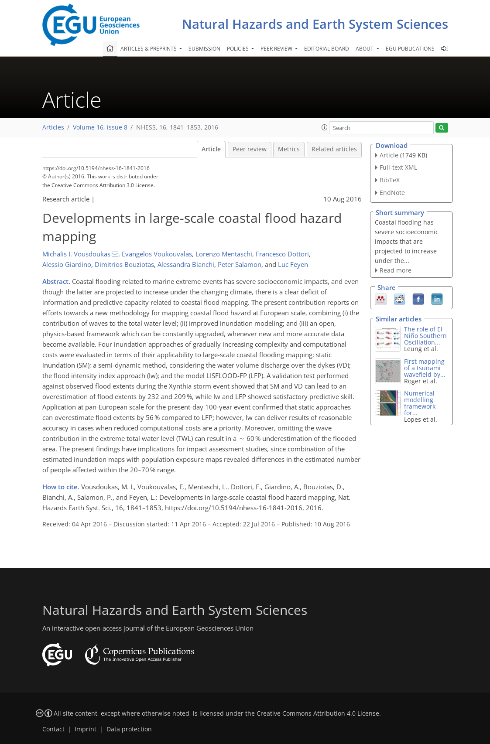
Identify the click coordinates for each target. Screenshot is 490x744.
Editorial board (326, 48)
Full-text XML (398, 167)
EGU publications (410, 48)
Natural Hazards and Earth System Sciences (315, 23)
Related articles (334, 149)
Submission (204, 48)
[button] (325, 127)
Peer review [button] (277, 48)
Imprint (85, 729)
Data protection (129, 729)
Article (211, 149)
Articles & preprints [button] (149, 48)
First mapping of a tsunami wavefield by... (424, 368)
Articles (53, 127)
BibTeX (390, 180)
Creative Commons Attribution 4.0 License (318, 713)
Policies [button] (238, 48)
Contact (53, 729)
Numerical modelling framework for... (419, 403)
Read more (395, 270)
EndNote (392, 192)
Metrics (289, 149)
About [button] (365, 48)
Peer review (250, 149)
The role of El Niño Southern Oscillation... (425, 335)
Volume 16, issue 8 (100, 127)
